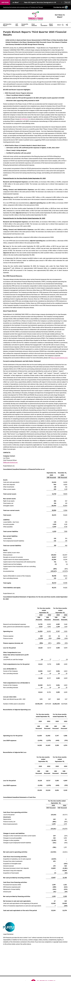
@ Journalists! (44, 25)
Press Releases (34, 25)
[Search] (63, 25)
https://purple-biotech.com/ (59, 358)
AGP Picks (5, 2)
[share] (67, 25)
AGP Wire (17, 25)
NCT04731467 (24, 119)
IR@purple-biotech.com (10, 462)
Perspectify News (25, 25)
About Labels (51, 25)
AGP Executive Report (7, 25)
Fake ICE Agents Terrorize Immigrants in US (50, 2)
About (59, 25)
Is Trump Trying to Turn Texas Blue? (16, 2)
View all (67, 2)
